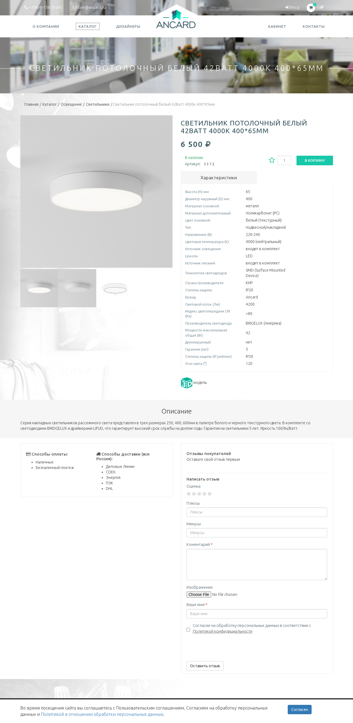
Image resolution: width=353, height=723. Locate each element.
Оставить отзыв (205, 666)
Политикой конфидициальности (222, 631)
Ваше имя (197, 604)
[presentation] (228, 646)
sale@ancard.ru (89, 7)
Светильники (97, 104)
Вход (292, 7)
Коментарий (200, 544)
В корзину (315, 160)
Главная (31, 104)
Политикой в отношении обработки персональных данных (102, 714)
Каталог (50, 104)
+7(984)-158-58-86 (42, 7)
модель (194, 382)
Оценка (193, 486)
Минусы (194, 523)
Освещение (71, 104)
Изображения (200, 587)
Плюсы (193, 503)
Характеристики (218, 177)
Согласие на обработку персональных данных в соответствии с (252, 628)
